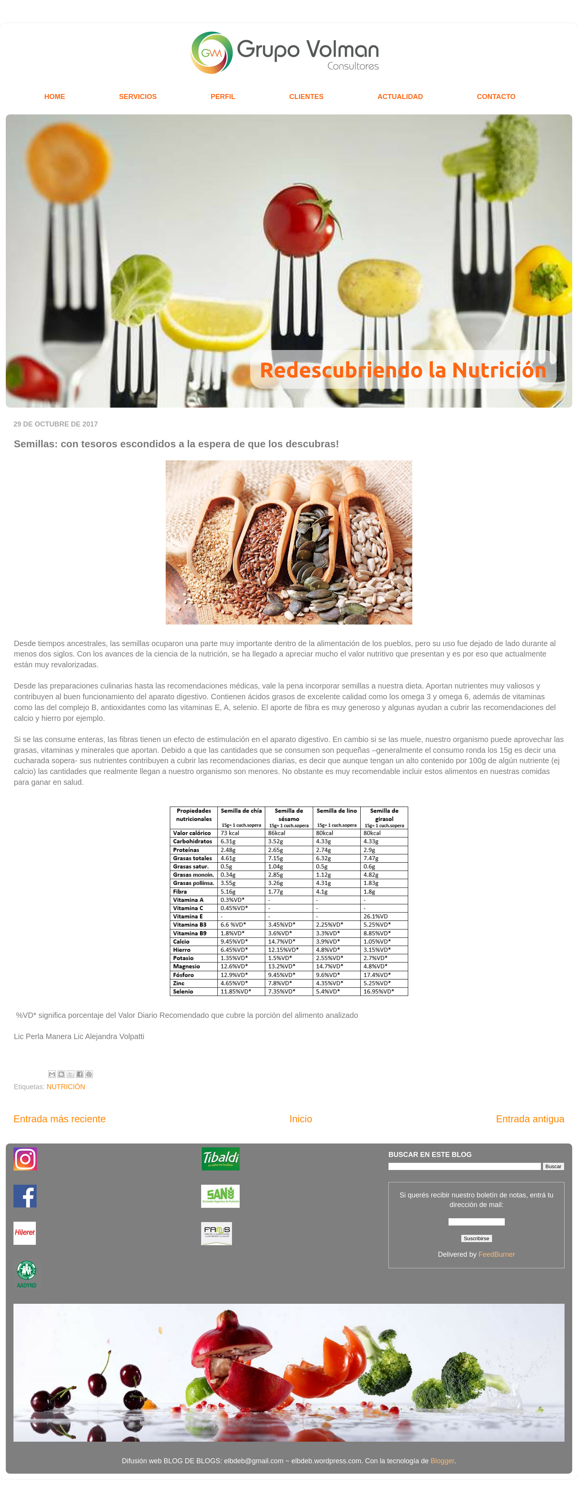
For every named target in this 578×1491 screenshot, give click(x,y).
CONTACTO (496, 97)
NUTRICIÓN (66, 1087)
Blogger (442, 1461)
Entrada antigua (530, 1118)
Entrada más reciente (59, 1118)
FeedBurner (497, 1254)
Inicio (300, 1118)
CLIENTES (306, 97)
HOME (54, 97)
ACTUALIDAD (400, 97)
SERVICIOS (138, 97)
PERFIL (223, 97)
